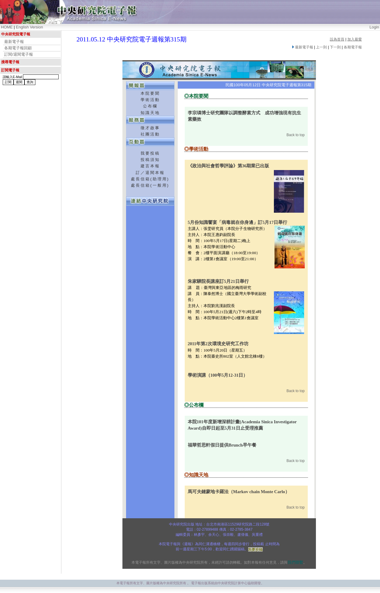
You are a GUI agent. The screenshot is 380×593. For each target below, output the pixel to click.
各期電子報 (353, 47)
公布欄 (150, 106)
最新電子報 (14, 41)
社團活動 (150, 134)
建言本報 (150, 166)
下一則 (335, 47)
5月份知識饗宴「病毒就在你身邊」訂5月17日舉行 (237, 222)
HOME (7, 27)
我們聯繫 (295, 562)
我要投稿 (150, 153)
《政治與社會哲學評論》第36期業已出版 (228, 165)
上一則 (321, 47)
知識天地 (150, 112)
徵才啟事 (150, 128)
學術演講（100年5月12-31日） (218, 375)
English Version (29, 27)
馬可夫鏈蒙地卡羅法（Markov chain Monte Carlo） (239, 491)
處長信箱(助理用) (150, 179)
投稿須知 (150, 159)
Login (374, 27)
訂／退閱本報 (150, 172)
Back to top (296, 135)
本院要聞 (150, 93)
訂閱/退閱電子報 (18, 54)
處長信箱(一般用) (150, 185)
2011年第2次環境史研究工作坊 (218, 343)
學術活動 (150, 99)
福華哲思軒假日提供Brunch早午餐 (222, 445)
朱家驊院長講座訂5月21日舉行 (218, 281)
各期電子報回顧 (18, 48)
